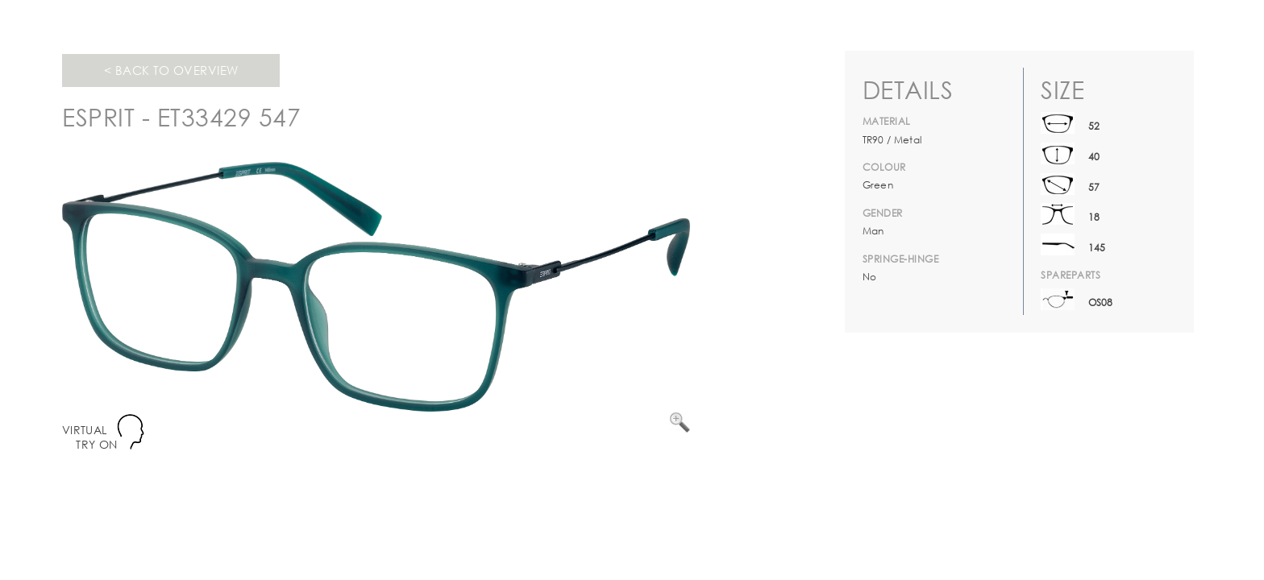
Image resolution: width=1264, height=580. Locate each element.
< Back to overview (171, 70)
